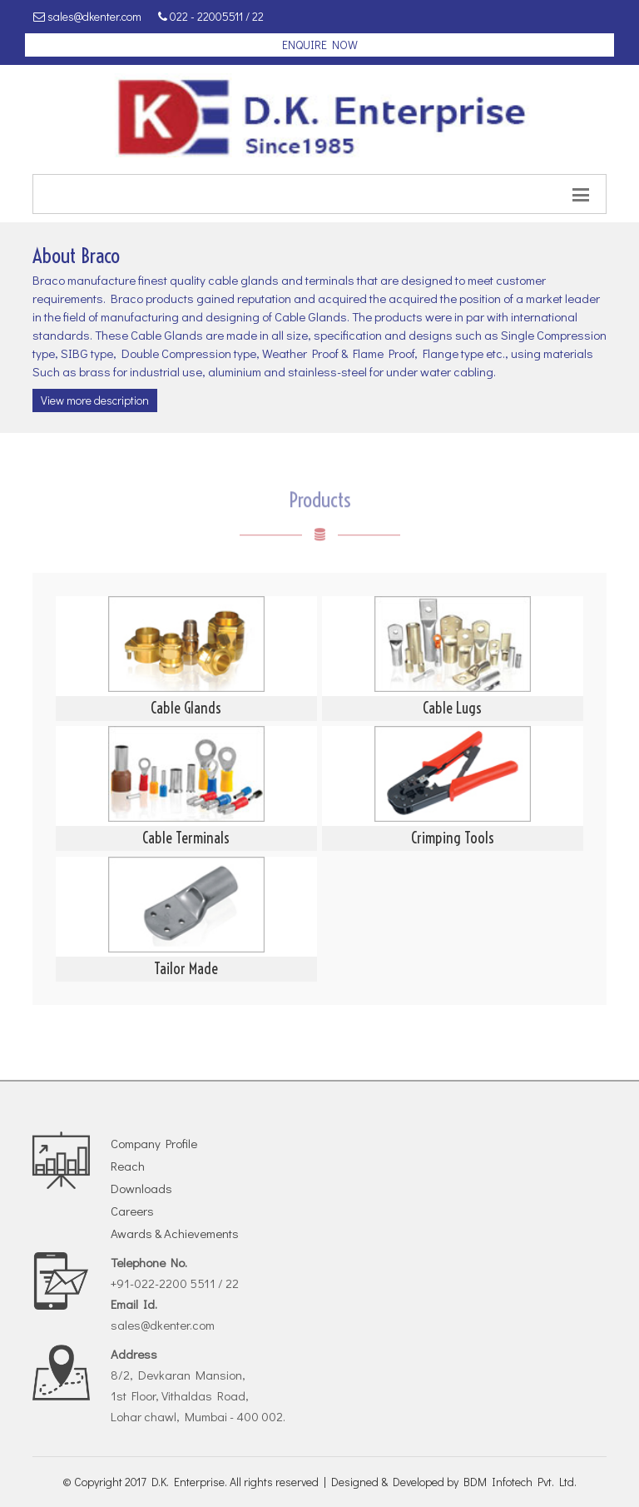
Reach (128, 1165)
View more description (95, 400)
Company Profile (154, 1143)
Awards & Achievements (175, 1233)
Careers (132, 1210)
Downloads (141, 1188)
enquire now (320, 44)
